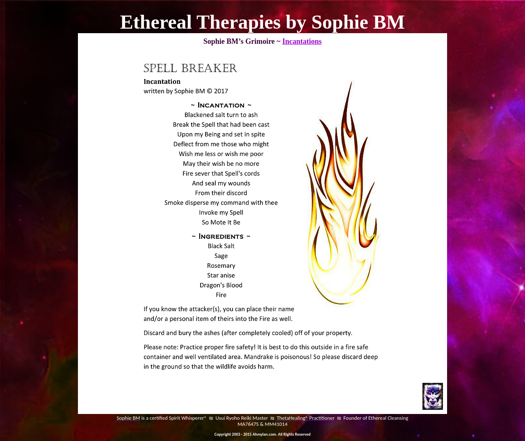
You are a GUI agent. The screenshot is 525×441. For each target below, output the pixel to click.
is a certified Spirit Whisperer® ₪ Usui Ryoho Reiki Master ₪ (208, 418)
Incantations (302, 41)
